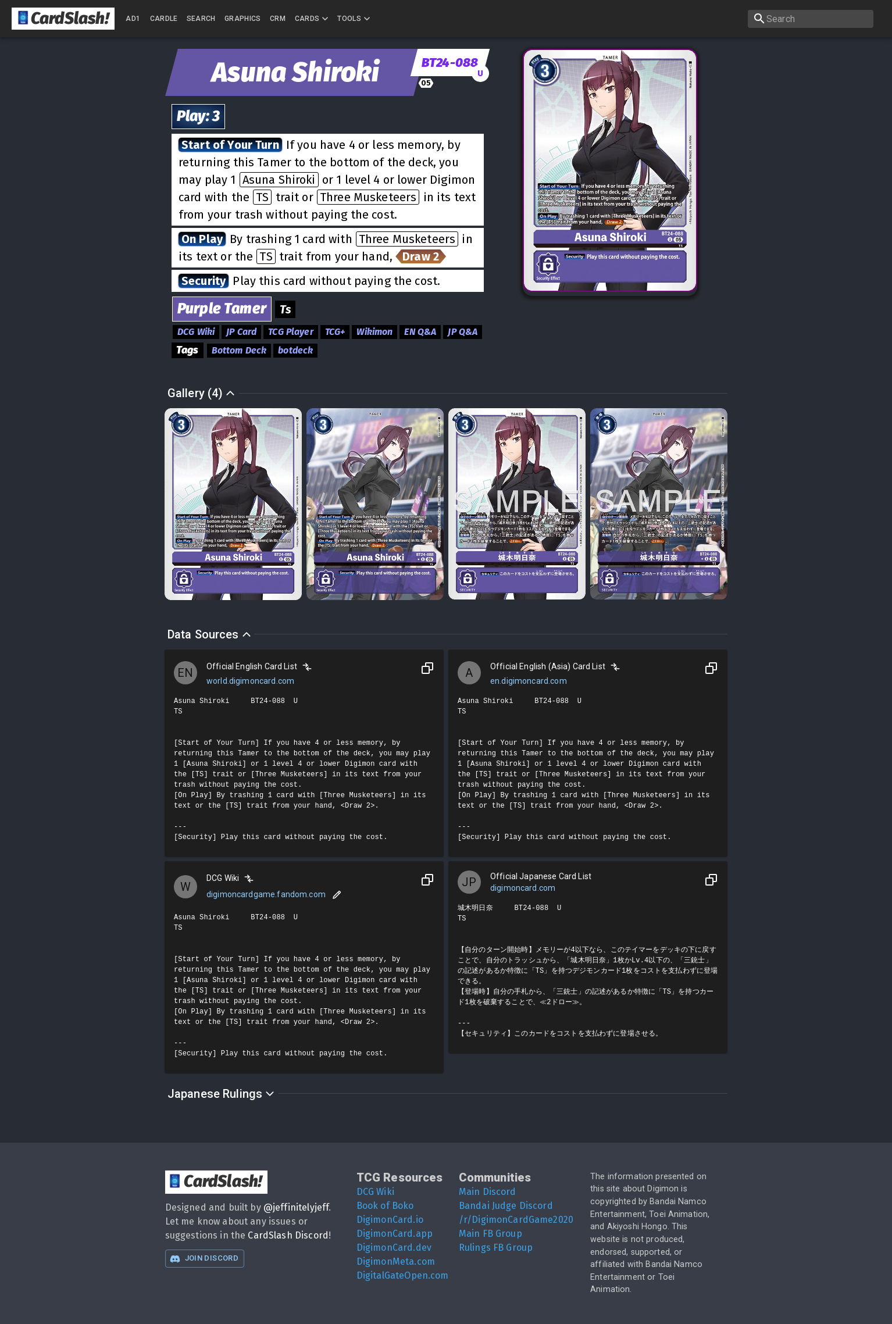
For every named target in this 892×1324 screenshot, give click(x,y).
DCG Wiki (375, 1191)
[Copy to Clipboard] (427, 668)
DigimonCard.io (389, 1219)
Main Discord (487, 1191)
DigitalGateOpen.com (402, 1275)
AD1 (133, 19)
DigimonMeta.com (395, 1261)
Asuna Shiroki (279, 180)
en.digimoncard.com (528, 681)
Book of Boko (385, 1205)
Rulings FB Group (496, 1247)
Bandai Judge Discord (506, 1205)
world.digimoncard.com (250, 681)
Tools (355, 18)
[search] (810, 19)
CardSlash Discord (288, 1235)
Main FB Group (490, 1233)
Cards (313, 18)
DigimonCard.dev (393, 1247)
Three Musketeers (368, 197)
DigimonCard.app (394, 1233)
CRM (278, 19)
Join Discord (204, 1259)
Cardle (164, 19)
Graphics (242, 19)
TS (262, 197)
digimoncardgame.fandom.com (266, 894)
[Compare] (307, 667)
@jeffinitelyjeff (296, 1207)
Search (201, 19)
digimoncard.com (522, 888)
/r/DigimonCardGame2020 (516, 1219)
